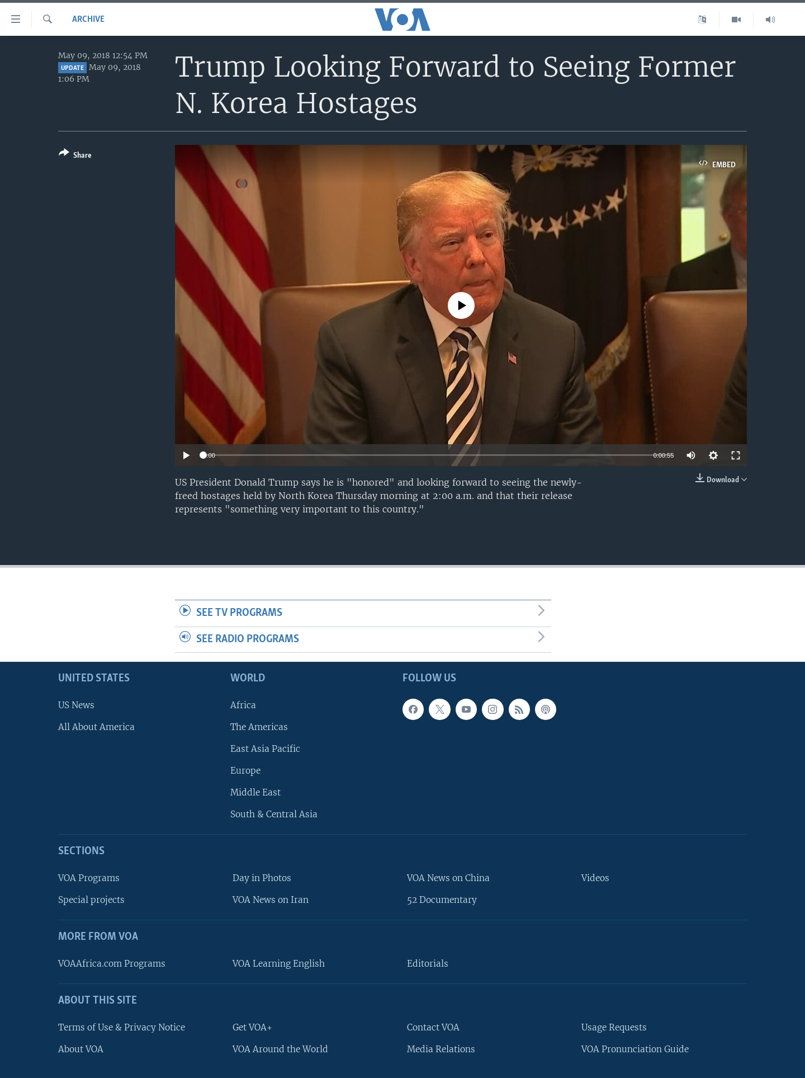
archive (88, 19)
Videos (595, 878)
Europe (245, 770)
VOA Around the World (280, 1049)
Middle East (255, 792)
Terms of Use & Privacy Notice (121, 1027)
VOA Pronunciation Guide (635, 1049)
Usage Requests (614, 1027)
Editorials (427, 963)
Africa (243, 705)
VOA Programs (89, 878)
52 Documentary (442, 900)
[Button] (75, 156)
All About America (96, 727)
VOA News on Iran (271, 900)
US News (76, 705)
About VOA (80, 1049)
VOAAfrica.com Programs (111, 963)
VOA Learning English (279, 963)
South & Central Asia (274, 814)
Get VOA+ (252, 1027)
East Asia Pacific (265, 748)
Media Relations (441, 1049)
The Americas (259, 727)
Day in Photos (262, 878)
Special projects (91, 900)
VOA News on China (448, 878)
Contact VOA (433, 1027)
